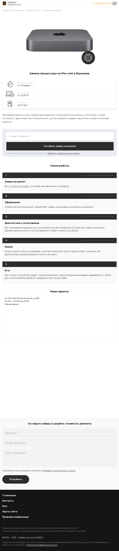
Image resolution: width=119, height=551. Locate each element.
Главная (6, 10)
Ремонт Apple (18, 10)
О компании (9, 495)
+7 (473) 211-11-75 (102, 4)
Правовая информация (15, 517)
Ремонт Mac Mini (33, 10)
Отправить (15, 479)
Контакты (8, 500)
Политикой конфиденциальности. (42, 545)
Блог (4, 506)
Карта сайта (9, 511)
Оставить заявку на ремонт (60, 146)
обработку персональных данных (63, 153)
